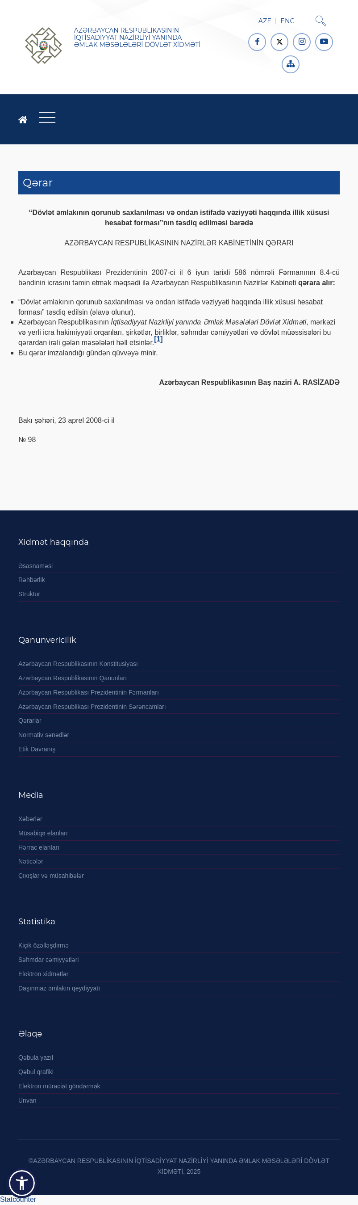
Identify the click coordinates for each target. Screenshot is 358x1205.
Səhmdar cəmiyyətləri (48, 959)
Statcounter (18, 1199)
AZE (264, 21)
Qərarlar (30, 720)
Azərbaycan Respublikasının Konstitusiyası (78, 663)
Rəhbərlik (31, 579)
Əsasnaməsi (35, 565)
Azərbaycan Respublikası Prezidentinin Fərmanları (88, 692)
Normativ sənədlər (43, 734)
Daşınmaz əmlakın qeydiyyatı (59, 988)
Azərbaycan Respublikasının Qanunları (72, 678)
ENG (287, 21)
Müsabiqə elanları (43, 833)
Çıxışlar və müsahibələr (51, 875)
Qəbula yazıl (35, 1057)
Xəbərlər (30, 818)
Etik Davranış (36, 749)
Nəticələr (30, 861)
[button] (22, 1183)
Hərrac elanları (38, 847)
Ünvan (27, 1100)
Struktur (29, 594)
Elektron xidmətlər (43, 973)
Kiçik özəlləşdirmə (43, 945)
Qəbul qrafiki (36, 1071)
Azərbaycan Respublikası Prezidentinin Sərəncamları (92, 706)
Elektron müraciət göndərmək (59, 1086)
